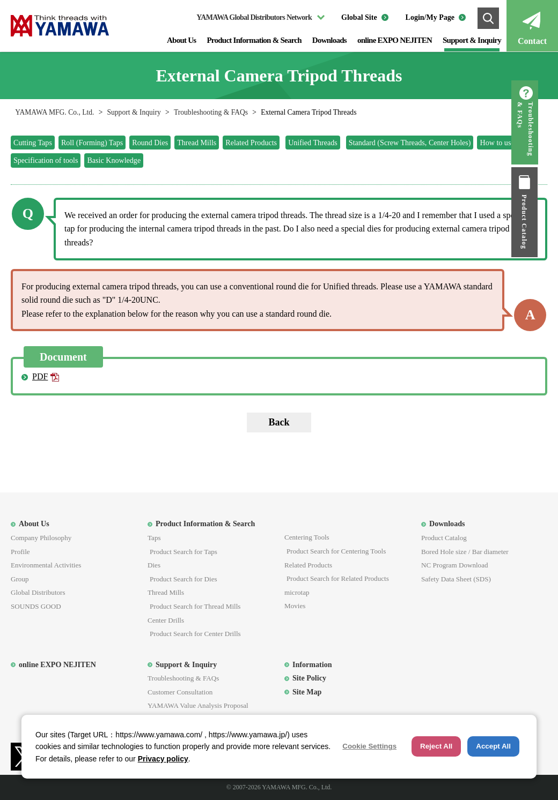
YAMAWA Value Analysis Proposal (198, 705)
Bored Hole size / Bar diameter (465, 552)
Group (20, 579)
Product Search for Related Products (338, 578)
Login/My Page (430, 17)
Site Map (306, 691)
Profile (20, 552)
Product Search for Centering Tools (336, 551)
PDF (40, 376)
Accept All (493, 746)
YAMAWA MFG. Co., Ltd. (54, 112)
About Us (181, 40)
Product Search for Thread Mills (195, 606)
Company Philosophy (41, 538)
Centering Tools (306, 537)
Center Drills (166, 620)
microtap (297, 592)
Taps (154, 538)
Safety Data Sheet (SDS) (456, 579)
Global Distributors (38, 592)
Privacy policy (163, 758)
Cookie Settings (369, 746)
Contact (532, 41)
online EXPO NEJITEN (394, 40)
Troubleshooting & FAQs (211, 112)
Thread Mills (166, 592)
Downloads (329, 40)
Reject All (436, 746)
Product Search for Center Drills (195, 634)
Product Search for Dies (183, 579)
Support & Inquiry (472, 40)
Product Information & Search (254, 40)
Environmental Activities (46, 565)
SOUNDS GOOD (36, 606)
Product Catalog (544, 222)
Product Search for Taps (183, 552)
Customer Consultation (180, 692)
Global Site (359, 17)
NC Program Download (454, 565)
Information (312, 664)
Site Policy (309, 678)
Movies (294, 606)
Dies (154, 565)
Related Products (308, 565)
